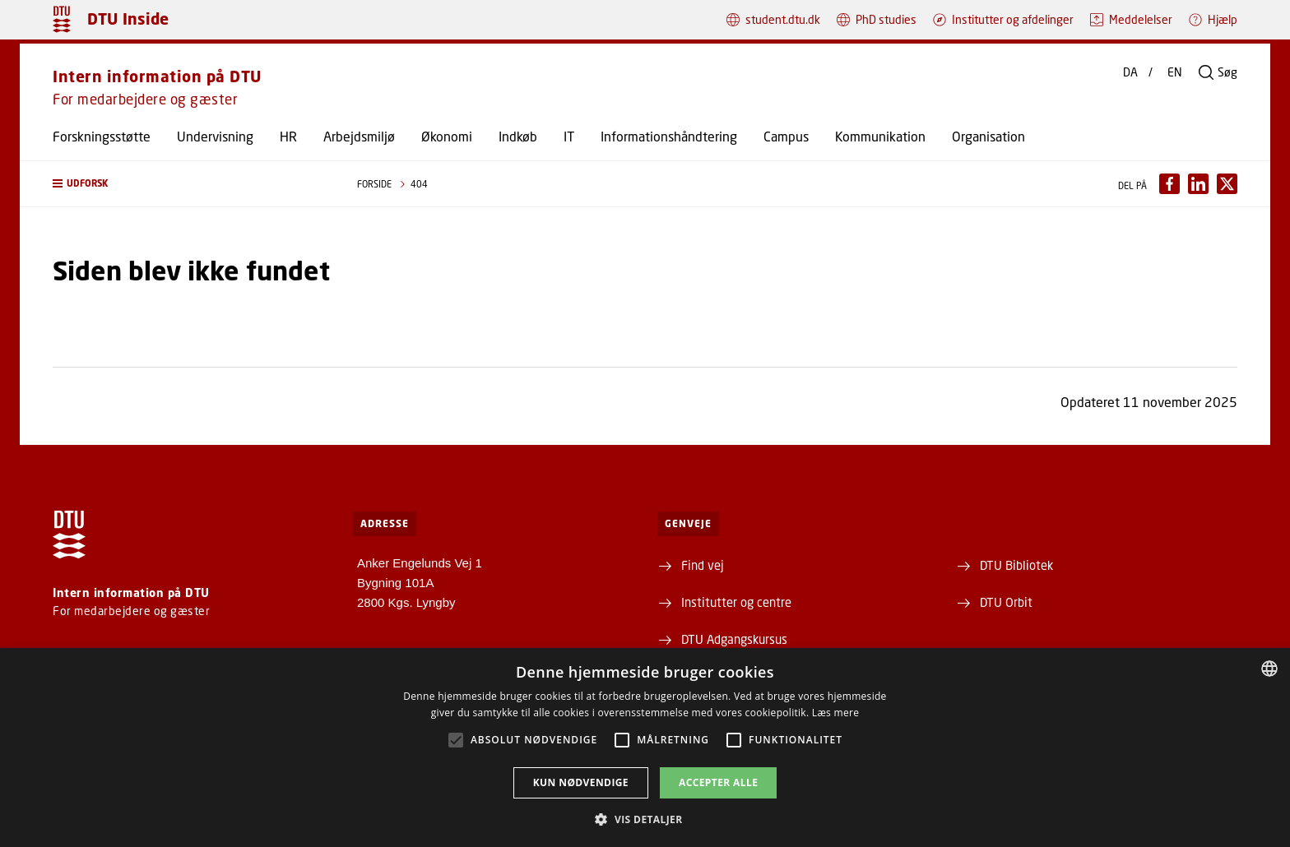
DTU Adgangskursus (734, 639)
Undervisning (215, 136)
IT (569, 136)
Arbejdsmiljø (359, 136)
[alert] (645, 747)
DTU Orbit (1006, 602)
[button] (188, 184)
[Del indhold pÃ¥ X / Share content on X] (1227, 184)
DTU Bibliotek (1016, 565)
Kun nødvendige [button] (581, 782)
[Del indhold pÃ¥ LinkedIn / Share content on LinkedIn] (1198, 184)
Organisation (988, 136)
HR (288, 136)
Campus (786, 136)
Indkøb (518, 136)
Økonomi (446, 136)
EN (1174, 72)
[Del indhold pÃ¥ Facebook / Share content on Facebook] (1169, 184)
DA (1130, 72)
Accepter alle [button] (718, 782)
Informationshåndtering (669, 136)
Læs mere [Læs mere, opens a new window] (835, 713)
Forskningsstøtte (102, 136)
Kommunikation (880, 136)
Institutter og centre (736, 602)
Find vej (702, 565)
